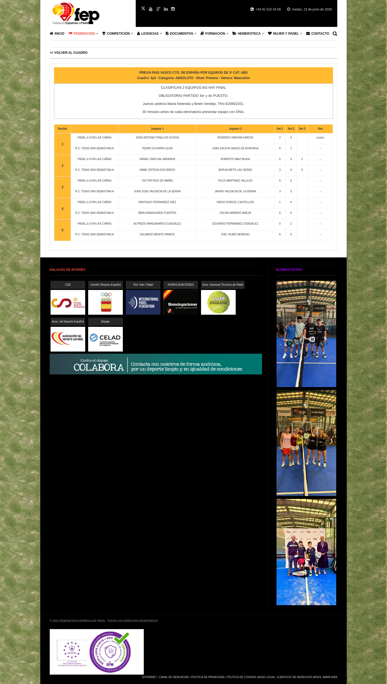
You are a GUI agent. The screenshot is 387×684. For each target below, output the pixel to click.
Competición (116, 33)
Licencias (148, 33)
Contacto (317, 33)
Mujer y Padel (283, 33)
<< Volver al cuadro (68, 53)
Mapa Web (330, 677)
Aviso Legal (266, 677)
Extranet (149, 677)
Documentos (179, 33)
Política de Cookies (241, 677)
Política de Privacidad (208, 677)
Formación (212, 33)
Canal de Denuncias (174, 677)
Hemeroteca (246, 33)
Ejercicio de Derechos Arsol (299, 677)
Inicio (57, 33)
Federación (82, 33)
